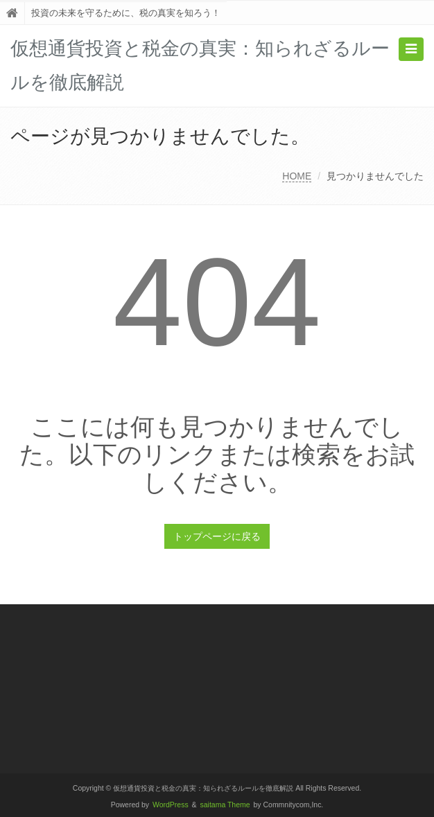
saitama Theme (225, 805)
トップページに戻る (217, 536)
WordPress (171, 805)
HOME (296, 176)
